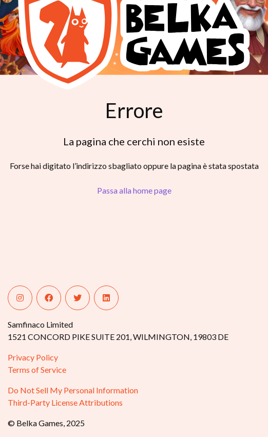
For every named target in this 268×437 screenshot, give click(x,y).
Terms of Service (37, 369)
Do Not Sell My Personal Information (73, 390)
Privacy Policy (33, 357)
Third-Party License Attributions (65, 402)
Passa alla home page (134, 190)
